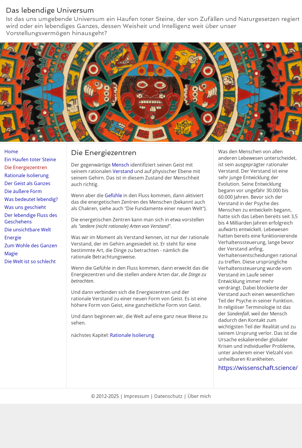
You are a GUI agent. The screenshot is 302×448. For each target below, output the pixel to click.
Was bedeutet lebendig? (31, 199)
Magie (11, 253)
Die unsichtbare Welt (27, 229)
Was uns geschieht (25, 207)
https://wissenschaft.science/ (258, 368)
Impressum (136, 396)
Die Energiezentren (25, 167)
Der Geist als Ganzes (27, 183)
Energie (12, 237)
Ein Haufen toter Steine (30, 159)
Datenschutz (168, 396)
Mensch (120, 165)
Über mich (199, 396)
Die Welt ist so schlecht (30, 261)
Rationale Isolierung (26, 175)
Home (11, 151)
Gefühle (113, 195)
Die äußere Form (23, 191)
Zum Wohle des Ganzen (30, 245)
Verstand (123, 171)
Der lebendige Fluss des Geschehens (30, 218)
